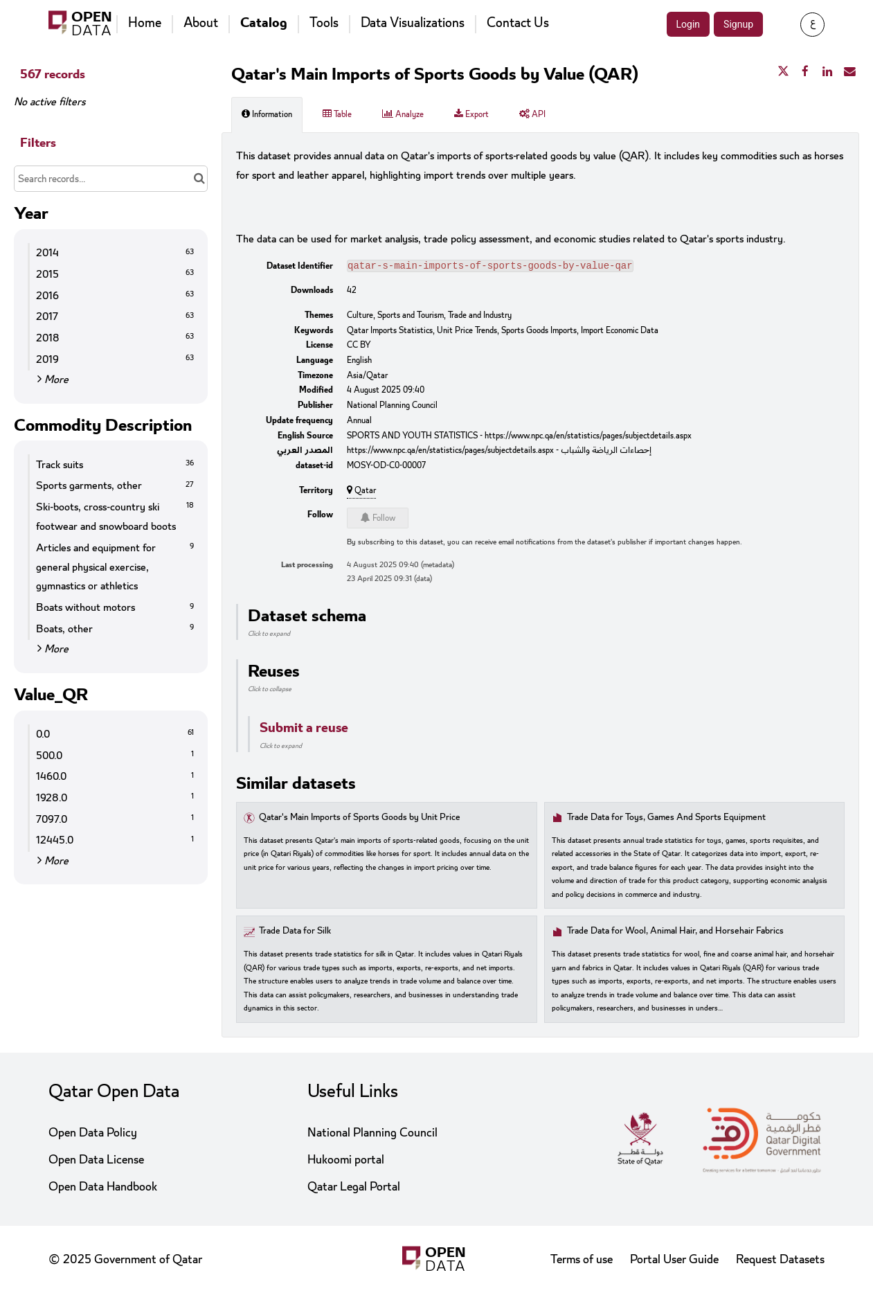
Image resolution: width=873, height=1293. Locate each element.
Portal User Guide (674, 1259)
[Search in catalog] (199, 179)
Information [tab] (267, 114)
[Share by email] (849, 72)
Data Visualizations (413, 22)
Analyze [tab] (403, 114)
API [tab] (532, 114)
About (200, 22)
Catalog (263, 22)
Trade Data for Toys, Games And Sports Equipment (666, 819)
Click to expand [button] (269, 635)
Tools (324, 22)
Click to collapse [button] (269, 690)
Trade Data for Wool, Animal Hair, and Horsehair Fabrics (675, 932)
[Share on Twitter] (783, 72)
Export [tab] (471, 114)
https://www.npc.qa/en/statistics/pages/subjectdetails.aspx (588, 437)
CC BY (359, 346)
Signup (738, 24)
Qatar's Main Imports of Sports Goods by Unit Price (359, 819)
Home (144, 22)
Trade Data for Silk (295, 932)
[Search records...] (111, 179)
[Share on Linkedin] (827, 72)
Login (688, 24)
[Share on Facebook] (805, 72)
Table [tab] (337, 114)
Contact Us (518, 22)
